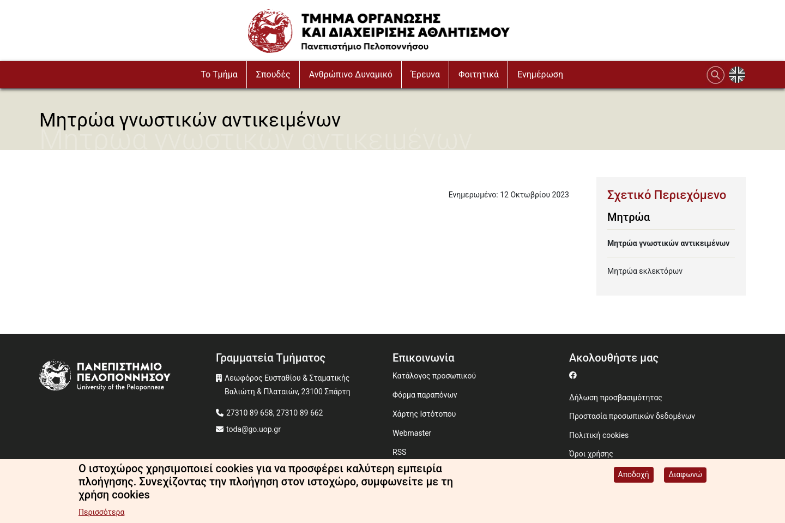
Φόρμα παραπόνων (424, 394)
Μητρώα (628, 217)
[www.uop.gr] (127, 377)
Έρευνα (425, 74)
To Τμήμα (219, 74)
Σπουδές (273, 74)
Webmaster (411, 433)
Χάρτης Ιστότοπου (424, 414)
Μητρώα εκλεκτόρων (645, 271)
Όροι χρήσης (591, 453)
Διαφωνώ (685, 476)
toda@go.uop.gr (253, 429)
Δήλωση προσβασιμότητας (615, 397)
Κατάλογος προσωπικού (434, 375)
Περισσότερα (101, 513)
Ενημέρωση (540, 74)
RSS (399, 452)
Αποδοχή (633, 476)
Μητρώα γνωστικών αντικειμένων (668, 243)
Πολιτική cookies (599, 435)
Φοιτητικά (478, 74)
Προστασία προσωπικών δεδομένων (632, 416)
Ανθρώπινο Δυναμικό (350, 74)
